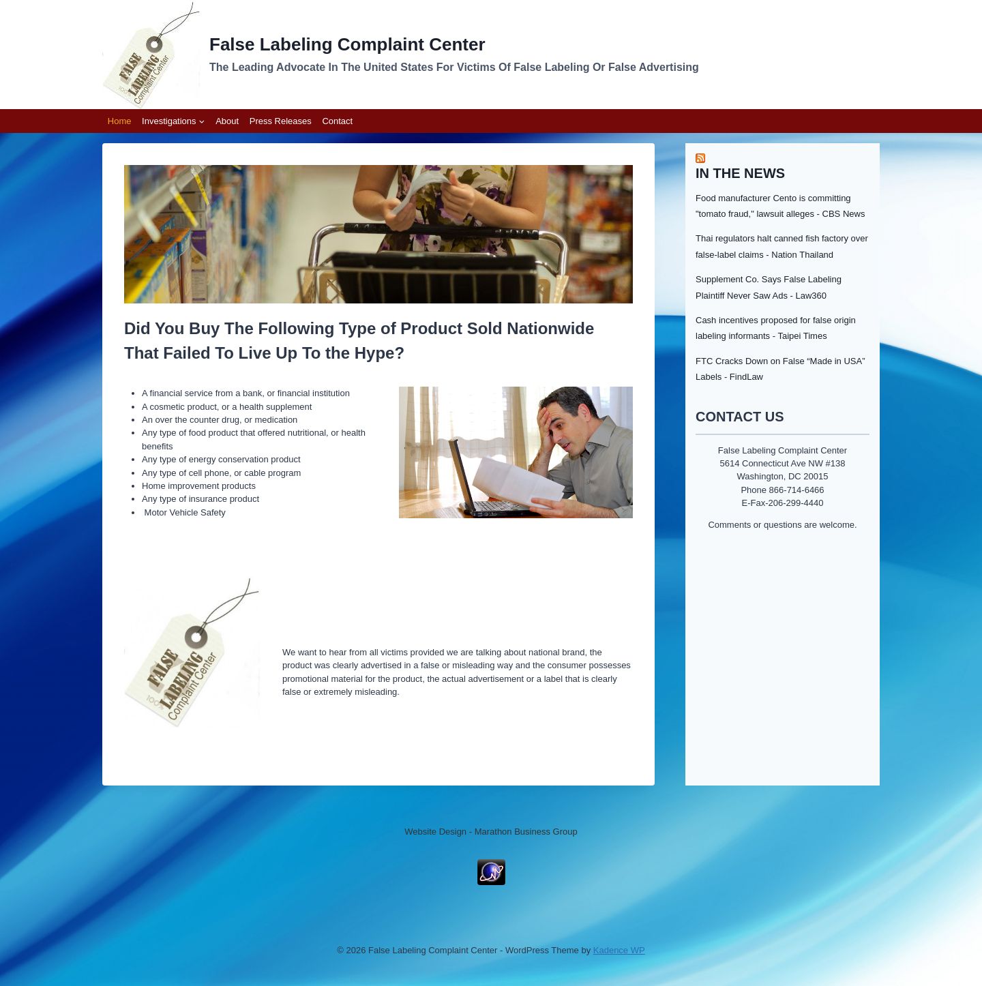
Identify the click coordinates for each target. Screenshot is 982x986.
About (227, 121)
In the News (740, 173)
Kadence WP (619, 950)
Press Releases (281, 121)
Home (120, 121)
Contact (337, 121)
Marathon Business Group (526, 831)
